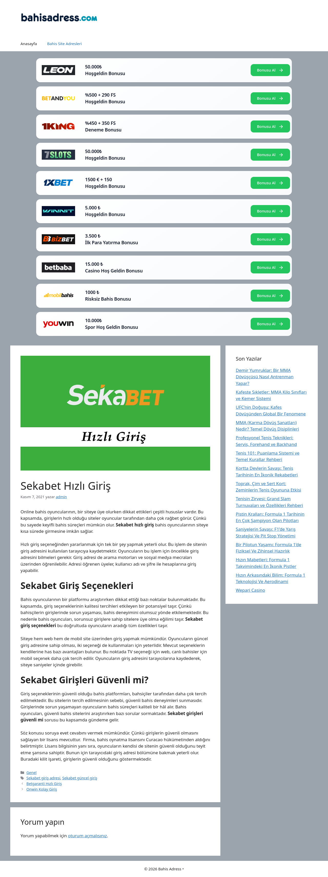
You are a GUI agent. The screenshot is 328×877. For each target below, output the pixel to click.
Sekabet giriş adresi (43, 778)
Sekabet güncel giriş (79, 778)
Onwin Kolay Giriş (41, 789)
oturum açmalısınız (87, 836)
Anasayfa (28, 43)
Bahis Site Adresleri (64, 43)
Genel (31, 772)
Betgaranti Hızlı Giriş (44, 783)
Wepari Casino (250, 590)
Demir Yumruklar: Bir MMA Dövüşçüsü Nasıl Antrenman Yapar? (264, 376)
